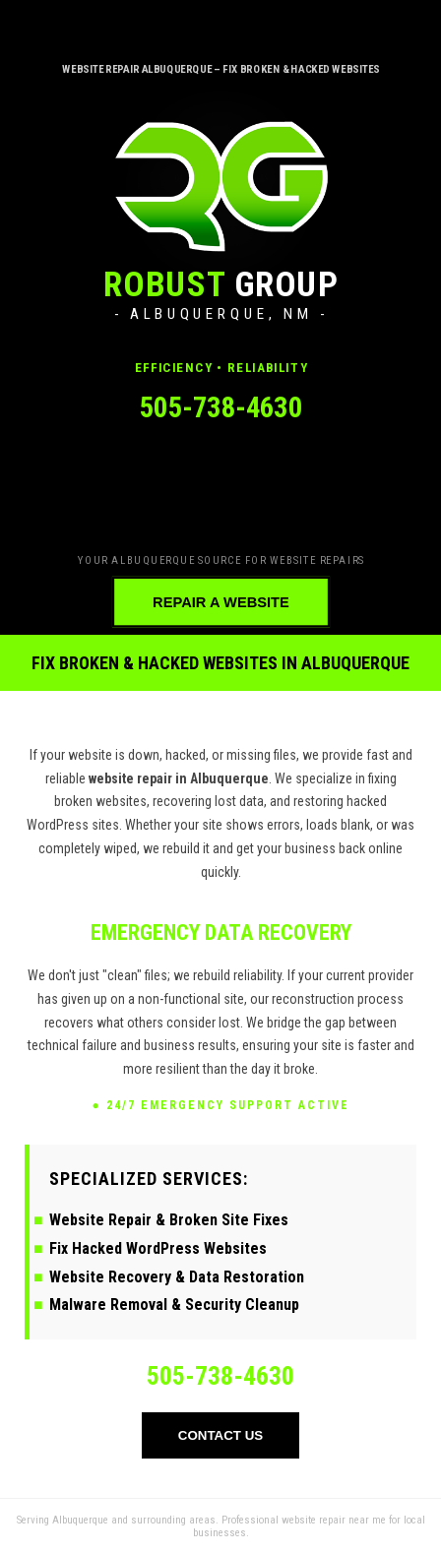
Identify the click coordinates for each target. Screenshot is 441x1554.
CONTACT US (220, 1435)
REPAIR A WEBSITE (221, 601)
